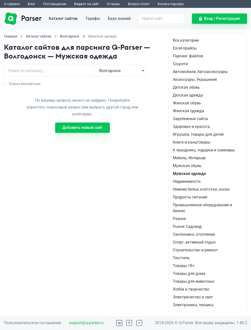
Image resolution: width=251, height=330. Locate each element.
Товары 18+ (183, 265)
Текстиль (181, 258)
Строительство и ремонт (195, 250)
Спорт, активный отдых (194, 242)
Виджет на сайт (86, 4)
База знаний (119, 18)
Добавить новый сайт (82, 127)
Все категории (186, 40)
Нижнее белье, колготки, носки (201, 189)
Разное (179, 218)
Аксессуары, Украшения (195, 79)
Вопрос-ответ (139, 4)
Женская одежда (188, 111)
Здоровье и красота (191, 126)
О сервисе (12, 4)
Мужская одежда (189, 173)
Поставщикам (54, 4)
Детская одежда (188, 95)
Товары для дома (189, 273)
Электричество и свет (193, 297)
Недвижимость (187, 181)
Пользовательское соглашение (32, 322)
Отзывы (113, 4)
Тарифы (92, 18)
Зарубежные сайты (190, 118)
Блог (31, 4)
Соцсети (180, 63)
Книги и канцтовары (191, 142)
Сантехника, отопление (194, 234)
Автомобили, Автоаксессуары (200, 71)
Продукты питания (190, 197)
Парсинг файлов (188, 56)
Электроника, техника (193, 305)
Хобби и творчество (191, 289)
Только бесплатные (22, 84)
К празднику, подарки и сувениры (204, 150)
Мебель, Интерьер (189, 158)
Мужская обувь (187, 165)
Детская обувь (186, 87)
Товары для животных (193, 281)
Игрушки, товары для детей (198, 134)
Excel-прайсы (185, 48)
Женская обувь (187, 103)
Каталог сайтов (63, 18)
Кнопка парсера (171, 4)
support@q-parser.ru (86, 322)
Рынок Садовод (187, 226)
